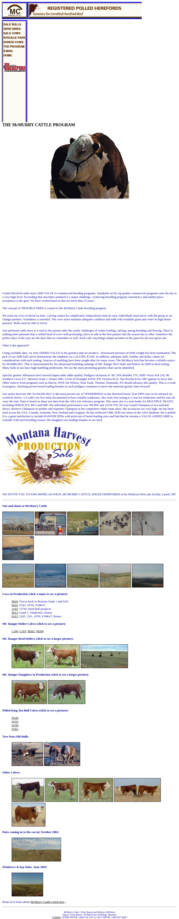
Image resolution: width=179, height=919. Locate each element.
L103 (23, 631)
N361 (15, 729)
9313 (15, 616)
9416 (15, 605)
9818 (15, 601)
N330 (15, 718)
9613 (15, 612)
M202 (31, 631)
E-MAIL (57, 917)
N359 (15, 725)
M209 (39, 631)
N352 (15, 721)
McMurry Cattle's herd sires (48, 902)
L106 (15, 631)
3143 (15, 609)
